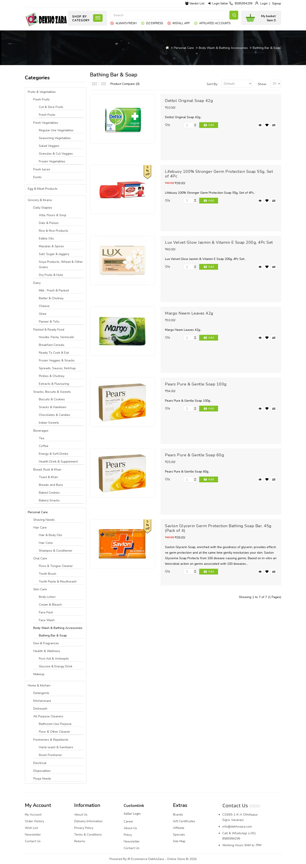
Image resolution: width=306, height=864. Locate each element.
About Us (80, 814)
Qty (167, 125)
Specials (179, 834)
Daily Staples (42, 208)
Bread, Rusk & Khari (47, 469)
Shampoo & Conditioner (55, 551)
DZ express (154, 23)
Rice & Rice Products (53, 231)
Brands (178, 814)
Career (128, 821)
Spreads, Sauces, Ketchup (57, 368)
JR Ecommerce (137, 859)
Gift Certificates (184, 821)
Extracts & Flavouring (54, 384)
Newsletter (33, 834)
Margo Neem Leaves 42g (189, 313)
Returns (79, 841)
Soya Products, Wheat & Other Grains (61, 264)
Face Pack (46, 612)
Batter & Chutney (51, 298)
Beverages (40, 431)
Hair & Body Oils (50, 535)
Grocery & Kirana (40, 200)
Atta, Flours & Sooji (52, 215)
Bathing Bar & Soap (267, 48)
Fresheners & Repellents (50, 740)
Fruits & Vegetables (42, 92)
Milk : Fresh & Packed (54, 290)
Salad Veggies (49, 146)
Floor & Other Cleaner (54, 732)
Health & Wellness (46, 651)
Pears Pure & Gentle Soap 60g (194, 455)
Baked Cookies (49, 493)
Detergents (41, 693)
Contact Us (33, 841)
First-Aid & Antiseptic (54, 658)
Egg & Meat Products (43, 189)
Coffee (43, 446)
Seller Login (132, 814)
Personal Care (184, 48)
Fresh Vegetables (45, 123)
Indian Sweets (49, 423)
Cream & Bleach (50, 605)
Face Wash (47, 620)
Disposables (42, 771)
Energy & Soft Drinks (53, 454)
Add (211, 125)
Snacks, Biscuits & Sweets (52, 392)
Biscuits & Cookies (52, 399)
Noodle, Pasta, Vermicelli (56, 337)
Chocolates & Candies (54, 415)
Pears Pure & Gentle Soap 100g (196, 384)
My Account (33, 814)
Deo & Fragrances (46, 643)
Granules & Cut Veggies (56, 154)
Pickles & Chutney (51, 376)
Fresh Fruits (41, 99)
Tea (41, 438)
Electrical (39, 763)
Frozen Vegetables (52, 161)
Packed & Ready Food (48, 329)
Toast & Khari (48, 477)
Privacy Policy (83, 828)
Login (264, 4)
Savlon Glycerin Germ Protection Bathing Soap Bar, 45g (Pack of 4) (218, 528)
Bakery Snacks (49, 500)
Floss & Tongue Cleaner (56, 566)
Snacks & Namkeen (52, 407)
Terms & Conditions (88, 834)
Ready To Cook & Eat (54, 353)
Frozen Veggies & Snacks (57, 360)
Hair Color (46, 543)
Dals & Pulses (49, 223)
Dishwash (40, 708)
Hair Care (40, 527)
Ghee (42, 314)
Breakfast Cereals (51, 345)
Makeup (38, 674)
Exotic (37, 177)
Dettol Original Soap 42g (189, 100)
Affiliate (178, 828)
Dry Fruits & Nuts (51, 275)
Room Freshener (50, 755)
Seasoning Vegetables (55, 138)
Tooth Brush (47, 574)
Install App (181, 23)
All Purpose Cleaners (48, 716)
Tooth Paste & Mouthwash (58, 581)
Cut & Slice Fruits (51, 107)
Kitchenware (42, 701)
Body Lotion (47, 597)
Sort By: (212, 84)
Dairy (37, 283)
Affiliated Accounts (214, 23)
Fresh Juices (41, 169)
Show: (262, 84)
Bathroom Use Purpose (55, 724)
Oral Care (40, 558)
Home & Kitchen (39, 685)
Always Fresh (126, 23)
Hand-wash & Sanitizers (56, 747)
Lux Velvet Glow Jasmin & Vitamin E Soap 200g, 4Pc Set (219, 242)
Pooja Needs (42, 778)
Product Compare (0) (124, 84)
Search (233, 15)
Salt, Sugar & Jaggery (54, 254)
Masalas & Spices (51, 246)
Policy (128, 835)
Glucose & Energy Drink (55, 666)
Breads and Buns (51, 485)
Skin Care (40, 589)
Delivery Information (88, 821)
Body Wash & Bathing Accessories (223, 48)
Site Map (179, 841)
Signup (276, 4)
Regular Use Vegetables (56, 130)
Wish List (31, 828)
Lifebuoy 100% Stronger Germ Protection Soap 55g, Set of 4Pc (219, 174)
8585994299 (243, 4)
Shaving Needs (44, 520)
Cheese (44, 306)
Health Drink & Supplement (58, 461)
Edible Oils (46, 238)
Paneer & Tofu (49, 321)
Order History (34, 821)
